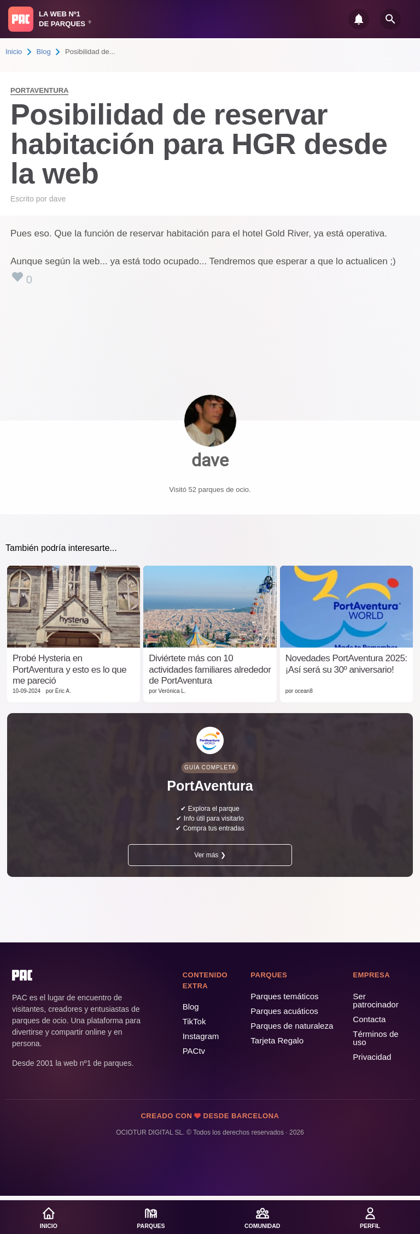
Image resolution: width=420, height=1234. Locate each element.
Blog (44, 52)
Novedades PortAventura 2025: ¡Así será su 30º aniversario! (346, 663)
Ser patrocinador (375, 1000)
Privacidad (372, 1056)
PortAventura (39, 90)
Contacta (369, 1019)
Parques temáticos (284, 996)
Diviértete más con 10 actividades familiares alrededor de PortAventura (210, 669)
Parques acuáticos (284, 1011)
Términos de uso (375, 1038)
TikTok (194, 1021)
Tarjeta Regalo (277, 1040)
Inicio (13, 52)
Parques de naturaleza (291, 1025)
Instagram (201, 1036)
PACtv (194, 1050)
